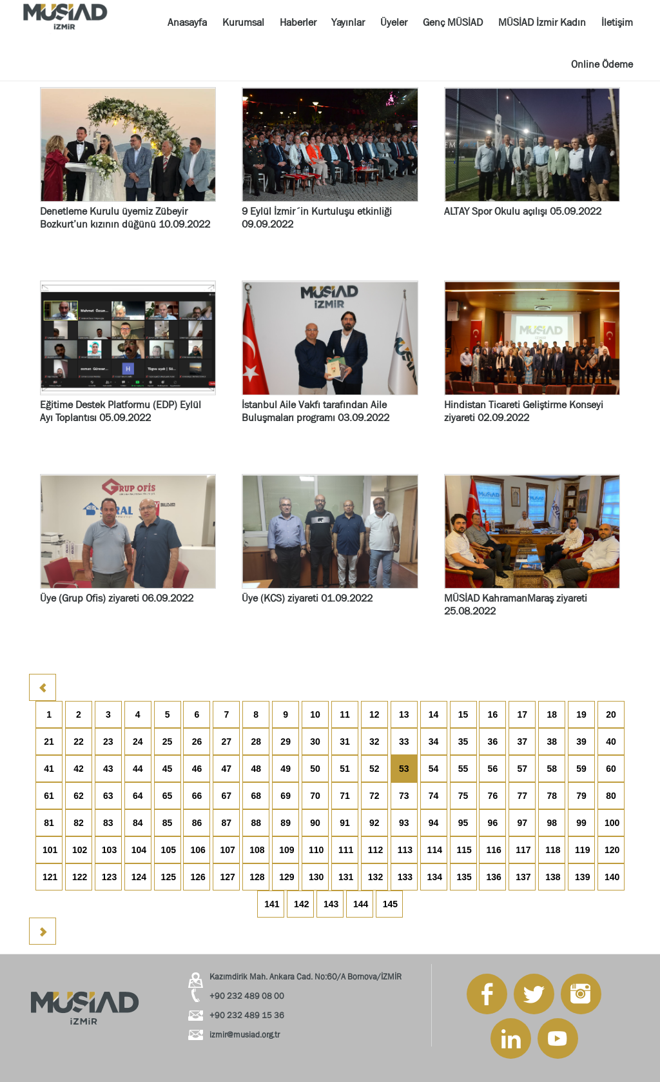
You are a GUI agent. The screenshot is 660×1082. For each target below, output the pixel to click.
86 (197, 823)
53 (404, 768)
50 (315, 768)
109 (286, 850)
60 (611, 768)
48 (256, 768)
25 (167, 741)
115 (464, 850)
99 (581, 823)
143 (331, 904)
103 (109, 850)
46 (197, 768)
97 (522, 823)
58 (552, 768)
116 (493, 850)
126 (197, 877)
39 (581, 741)
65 (167, 796)
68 (256, 796)
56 (493, 768)
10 (315, 714)
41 (49, 768)
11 (345, 714)
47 (227, 768)
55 (463, 768)
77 (522, 796)
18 (552, 714)
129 (286, 877)
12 (374, 714)
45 (167, 768)
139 (582, 877)
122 (79, 877)
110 (316, 850)
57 (522, 768)
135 (464, 877)
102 (79, 850)
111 (345, 850)
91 (345, 823)
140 (612, 877)
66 (197, 796)
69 (285, 796)
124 (138, 877)
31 (345, 741)
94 (434, 823)
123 (109, 877)
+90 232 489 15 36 (246, 1015)
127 (227, 877)
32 (374, 741)
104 (138, 850)
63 (108, 796)
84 (138, 823)
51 (345, 768)
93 (404, 823)
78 (552, 796)
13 (404, 714)
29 (285, 741)
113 (405, 850)
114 (434, 850)
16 (493, 714)
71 (345, 796)
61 (49, 796)
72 (374, 796)
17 (522, 714)
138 (552, 877)
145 (390, 904)
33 (404, 741)
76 (493, 796)
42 (78, 768)
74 (434, 796)
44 (138, 768)
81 (49, 823)
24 (138, 741)
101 (50, 850)
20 (611, 714)
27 (227, 741)
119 (582, 850)
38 (552, 741)
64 (138, 796)
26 (197, 741)
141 (271, 904)
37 (522, 741)
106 (197, 850)
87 (227, 823)
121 (50, 877)
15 (463, 714)
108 (256, 850)
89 (285, 823)
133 (405, 877)
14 (434, 714)
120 (612, 850)
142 (301, 904)
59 (581, 768)
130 (316, 877)
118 (552, 850)
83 (108, 823)
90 (315, 823)
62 (78, 796)
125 (168, 877)
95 (463, 823)
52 (374, 768)
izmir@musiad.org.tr (244, 1034)
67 (227, 796)
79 (581, 796)
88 (256, 823)
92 (374, 823)
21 (49, 741)
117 (523, 850)
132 (375, 877)
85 (167, 823)
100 (612, 823)
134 (434, 877)
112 (375, 850)
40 (611, 741)
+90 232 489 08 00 (246, 995)
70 (315, 796)
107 (227, 850)
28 (256, 741)
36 (493, 741)
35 (463, 741)
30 (315, 741)
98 (552, 823)
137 (523, 877)
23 (108, 741)
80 (611, 796)
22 (78, 741)
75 (463, 796)
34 (434, 741)
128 (256, 877)
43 (108, 768)
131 (345, 877)
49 (285, 768)
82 (78, 823)
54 (434, 768)
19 (581, 714)
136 (493, 877)
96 (493, 823)
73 (404, 796)
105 (168, 850)
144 (360, 904)
